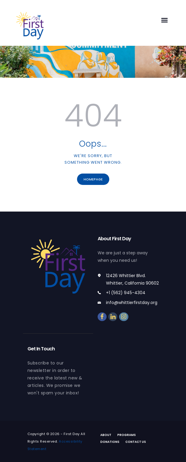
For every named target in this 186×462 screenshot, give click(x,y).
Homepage (93, 179)
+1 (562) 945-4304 (125, 293)
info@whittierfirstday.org (131, 303)
